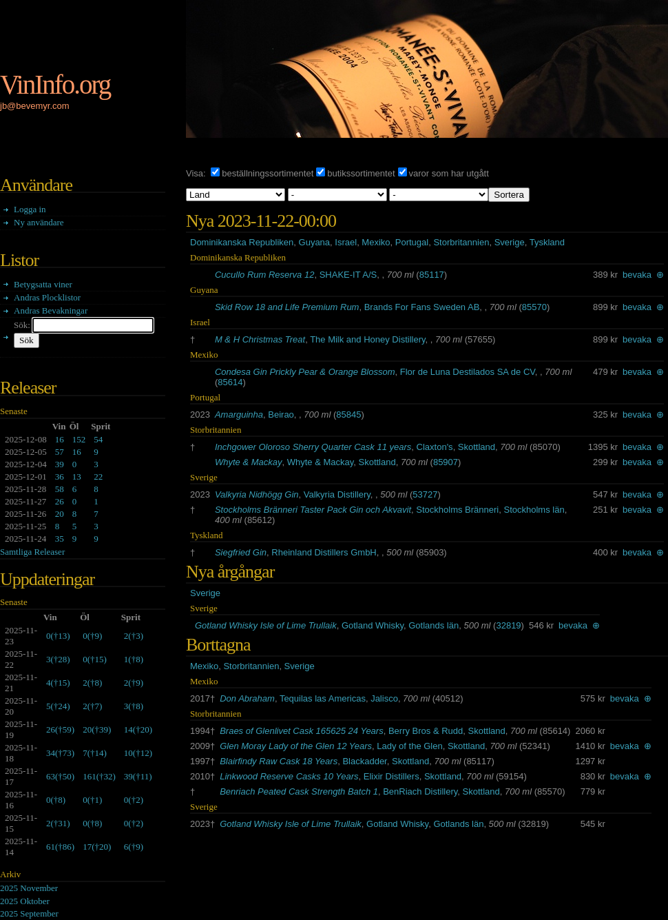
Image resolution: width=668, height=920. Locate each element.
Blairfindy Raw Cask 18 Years (278, 761)
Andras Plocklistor (47, 297)
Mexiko (376, 242)
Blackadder (364, 761)
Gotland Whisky (373, 625)
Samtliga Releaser (32, 551)
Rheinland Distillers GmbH (323, 552)
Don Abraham (247, 698)
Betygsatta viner (43, 284)
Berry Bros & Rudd (425, 731)
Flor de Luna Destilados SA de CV (467, 372)
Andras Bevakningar (50, 310)
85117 (431, 274)
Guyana (315, 242)
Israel (346, 242)
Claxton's (435, 447)
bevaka (637, 274)
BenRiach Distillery (420, 791)
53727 (425, 494)
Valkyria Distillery (337, 494)
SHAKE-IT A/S (348, 274)
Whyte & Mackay (248, 462)
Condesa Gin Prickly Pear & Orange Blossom (305, 372)
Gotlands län (433, 625)
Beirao (281, 414)
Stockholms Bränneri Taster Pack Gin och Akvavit (313, 509)
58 (59, 489)
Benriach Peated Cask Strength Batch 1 (299, 791)
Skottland (476, 447)
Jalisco (384, 698)
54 (98, 439)
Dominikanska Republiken (241, 242)
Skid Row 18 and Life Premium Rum (287, 307)
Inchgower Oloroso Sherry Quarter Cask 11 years (313, 447)
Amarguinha (239, 414)
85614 (230, 382)
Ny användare (39, 222)
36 (59, 476)
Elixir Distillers (391, 776)
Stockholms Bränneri (457, 509)
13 (76, 476)
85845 (348, 414)
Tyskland (547, 242)
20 (59, 514)
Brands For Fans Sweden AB (422, 307)
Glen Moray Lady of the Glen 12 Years (296, 746)
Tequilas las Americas (323, 698)
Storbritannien (461, 242)
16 (59, 439)
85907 (445, 462)
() (58, 636)
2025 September (29, 913)
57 (59, 452)
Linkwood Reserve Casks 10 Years (289, 776)
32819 (508, 625)
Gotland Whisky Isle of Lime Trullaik (266, 625)
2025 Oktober (25, 901)
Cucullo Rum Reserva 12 (265, 274)
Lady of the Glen (409, 746)
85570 (534, 307)
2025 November (29, 888)
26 (59, 501)
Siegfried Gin (241, 552)
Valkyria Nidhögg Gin (257, 494)
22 (98, 476)
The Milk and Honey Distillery (367, 339)
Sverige (509, 242)
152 (79, 439)
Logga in (30, 209)
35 (59, 538)
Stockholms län (534, 509)
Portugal (411, 242)
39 (59, 464)
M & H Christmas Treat (260, 339)
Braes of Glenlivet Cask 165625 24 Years (302, 731)
